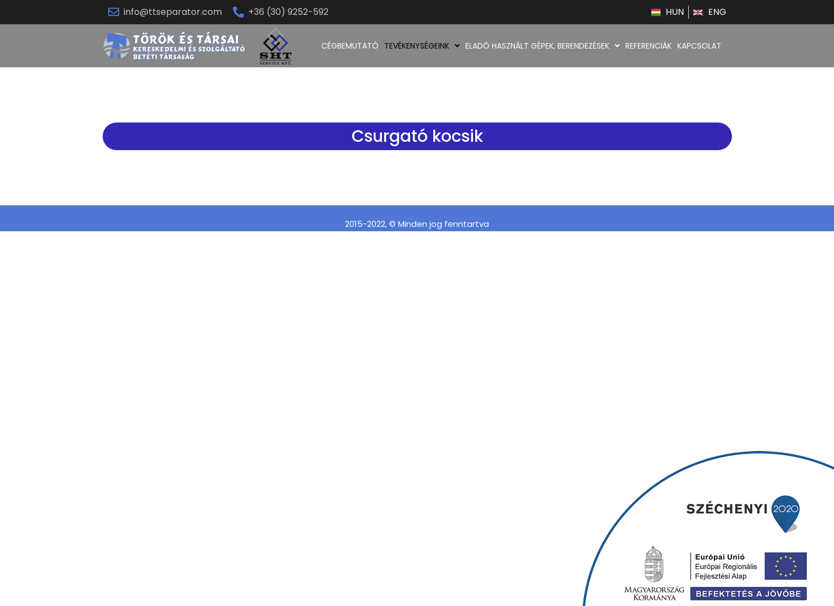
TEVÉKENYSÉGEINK (422, 45)
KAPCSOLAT (699, 45)
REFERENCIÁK (648, 45)
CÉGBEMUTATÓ (350, 45)
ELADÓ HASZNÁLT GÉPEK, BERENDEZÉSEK (542, 45)
